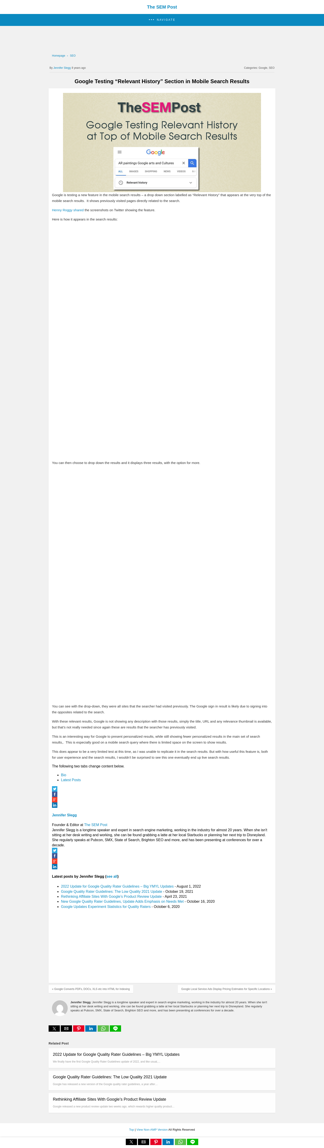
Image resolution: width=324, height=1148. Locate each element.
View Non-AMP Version (153, 1129)
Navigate (166, 19)
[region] (161, 39)
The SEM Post (162, 7)
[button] (162, 20)
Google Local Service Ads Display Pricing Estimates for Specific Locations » (226, 989)
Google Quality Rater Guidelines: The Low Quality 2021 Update (111, 891)
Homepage (58, 55)
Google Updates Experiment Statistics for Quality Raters (106, 907)
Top (132, 1129)
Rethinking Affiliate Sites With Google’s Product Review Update (111, 896)
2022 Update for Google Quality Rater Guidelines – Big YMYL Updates (117, 886)
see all (111, 876)
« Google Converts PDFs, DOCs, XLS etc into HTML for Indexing (91, 989)
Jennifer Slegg (64, 815)
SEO (73, 55)
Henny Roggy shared (68, 210)
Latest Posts (71, 780)
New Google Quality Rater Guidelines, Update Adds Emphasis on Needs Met (122, 901)
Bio (63, 775)
